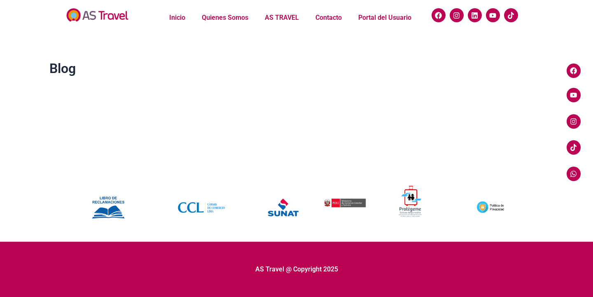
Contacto (328, 17)
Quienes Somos (225, 17)
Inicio (177, 17)
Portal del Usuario (384, 17)
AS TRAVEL (282, 17)
